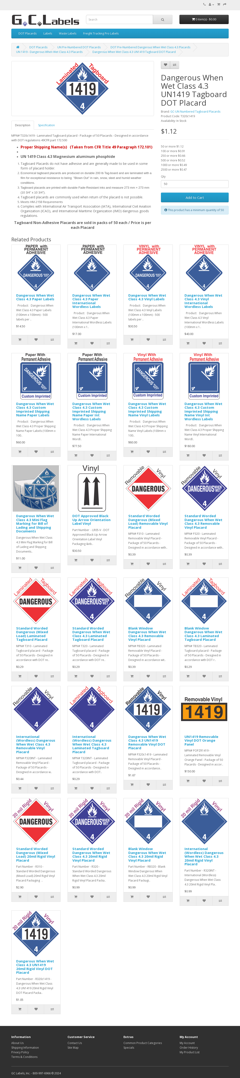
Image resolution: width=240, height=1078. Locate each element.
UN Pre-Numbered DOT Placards (79, 47)
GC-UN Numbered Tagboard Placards (195, 112)
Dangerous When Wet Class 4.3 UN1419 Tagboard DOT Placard (134, 52)
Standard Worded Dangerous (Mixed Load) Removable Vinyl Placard (148, 521)
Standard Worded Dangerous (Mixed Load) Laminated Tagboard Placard (32, 634)
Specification (46, 125)
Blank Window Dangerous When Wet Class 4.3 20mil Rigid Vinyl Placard (147, 854)
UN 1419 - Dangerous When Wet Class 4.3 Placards (49, 52)
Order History (189, 1048)
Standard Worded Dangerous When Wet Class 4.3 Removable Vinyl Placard (203, 521)
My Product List (190, 1052)
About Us (17, 1043)
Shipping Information (25, 1048)
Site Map (73, 1048)
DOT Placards (27, 33)
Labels (47, 33)
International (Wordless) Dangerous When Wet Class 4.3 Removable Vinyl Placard (35, 744)
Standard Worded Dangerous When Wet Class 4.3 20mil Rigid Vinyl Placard (91, 854)
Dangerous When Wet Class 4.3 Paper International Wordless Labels (91, 301)
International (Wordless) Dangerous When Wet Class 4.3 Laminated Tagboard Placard (91, 744)
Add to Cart (195, 197)
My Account (187, 1043)
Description (22, 125)
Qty (163, 176)
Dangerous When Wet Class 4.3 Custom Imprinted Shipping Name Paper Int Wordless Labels (91, 411)
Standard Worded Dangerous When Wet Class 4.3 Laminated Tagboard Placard (91, 634)
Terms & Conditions (24, 1057)
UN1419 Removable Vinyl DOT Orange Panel (201, 740)
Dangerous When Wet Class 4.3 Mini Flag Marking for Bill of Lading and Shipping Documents (35, 523)
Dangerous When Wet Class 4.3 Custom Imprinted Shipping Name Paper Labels (35, 409)
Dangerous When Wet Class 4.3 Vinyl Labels (147, 297)
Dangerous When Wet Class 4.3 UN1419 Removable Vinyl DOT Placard (147, 742)
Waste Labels (67, 33)
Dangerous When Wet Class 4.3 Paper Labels (35, 297)
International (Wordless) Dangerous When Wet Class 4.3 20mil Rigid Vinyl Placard (204, 856)
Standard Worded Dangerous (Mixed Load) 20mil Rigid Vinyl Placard (35, 854)
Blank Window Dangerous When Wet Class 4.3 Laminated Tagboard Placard (203, 634)
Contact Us (75, 1043)
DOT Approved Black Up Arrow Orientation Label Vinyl (91, 519)
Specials (128, 1048)
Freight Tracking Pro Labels (101, 33)
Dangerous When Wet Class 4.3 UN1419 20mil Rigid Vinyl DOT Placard (35, 967)
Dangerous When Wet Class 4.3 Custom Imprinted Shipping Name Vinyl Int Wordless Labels (203, 411)
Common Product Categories (142, 1043)
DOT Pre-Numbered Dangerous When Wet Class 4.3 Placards (150, 47)
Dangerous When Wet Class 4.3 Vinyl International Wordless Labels (203, 301)
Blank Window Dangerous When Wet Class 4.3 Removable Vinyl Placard (147, 634)
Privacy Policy (20, 1052)
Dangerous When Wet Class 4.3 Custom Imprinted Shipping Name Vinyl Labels (147, 409)
